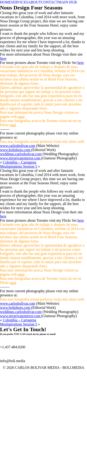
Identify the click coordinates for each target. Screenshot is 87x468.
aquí (21, 117)
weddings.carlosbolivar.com (21, 154)
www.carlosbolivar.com (17, 146)
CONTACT (49, 2)
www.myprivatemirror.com (20, 158)
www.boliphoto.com (15, 150)
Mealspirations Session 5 (18, 166)
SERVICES (19, 2)
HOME (5, 2)
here (3, 58)
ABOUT (34, 2)
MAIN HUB (67, 2)
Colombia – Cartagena (19, 162)
